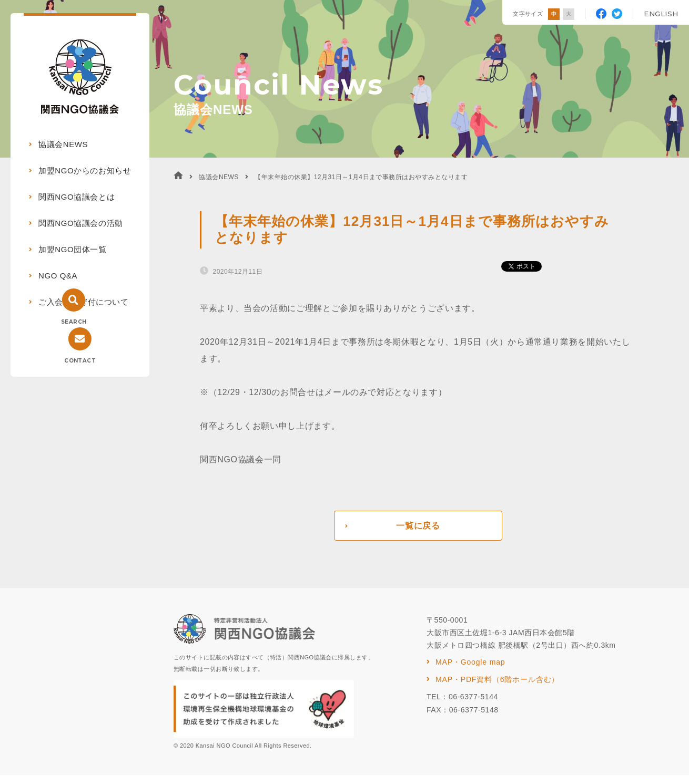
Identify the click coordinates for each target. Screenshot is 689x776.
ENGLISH (661, 13)
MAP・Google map (470, 663)
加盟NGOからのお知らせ (84, 170)
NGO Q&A (57, 276)
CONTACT (80, 360)
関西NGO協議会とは (76, 197)
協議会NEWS (63, 144)
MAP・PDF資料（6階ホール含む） (497, 680)
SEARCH (73, 321)
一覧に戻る (418, 526)
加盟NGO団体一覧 (72, 249)
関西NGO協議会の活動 (80, 223)
